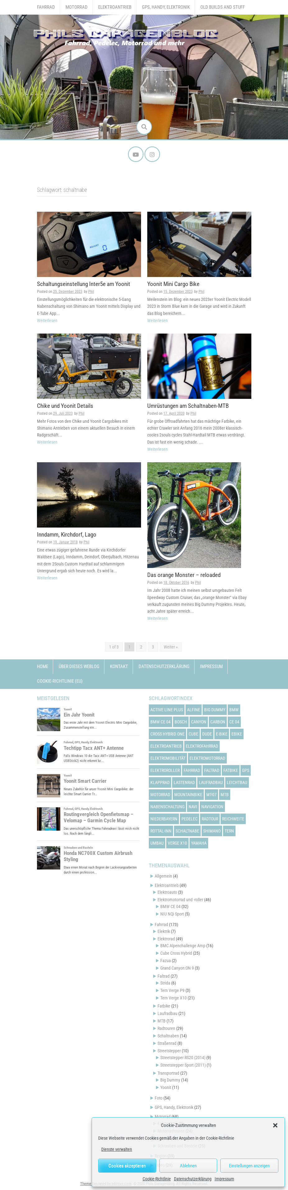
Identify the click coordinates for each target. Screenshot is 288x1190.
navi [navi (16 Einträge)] (193, 806)
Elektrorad (166, 938)
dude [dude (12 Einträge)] (207, 733)
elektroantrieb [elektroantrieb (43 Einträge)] (166, 745)
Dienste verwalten (116, 1149)
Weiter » (171, 646)
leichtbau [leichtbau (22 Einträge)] (237, 782)
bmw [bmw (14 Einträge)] (234, 709)
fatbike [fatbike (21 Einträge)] (230, 770)
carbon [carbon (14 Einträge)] (217, 721)
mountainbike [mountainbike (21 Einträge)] (188, 794)
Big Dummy (170, 1079)
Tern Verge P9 (172, 990)
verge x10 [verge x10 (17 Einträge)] (177, 842)
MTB (162, 1020)
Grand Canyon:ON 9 (177, 968)
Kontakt (119, 666)
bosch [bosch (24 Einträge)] (181, 721)
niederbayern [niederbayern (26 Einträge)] (163, 818)
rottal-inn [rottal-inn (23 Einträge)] (160, 830)
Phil (91, 291)
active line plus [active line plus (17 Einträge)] (166, 709)
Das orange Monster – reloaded (184, 575)
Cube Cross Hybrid (176, 953)
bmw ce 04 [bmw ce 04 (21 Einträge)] (160, 721)
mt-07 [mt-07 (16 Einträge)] (211, 794)
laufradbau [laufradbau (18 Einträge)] (211, 782)
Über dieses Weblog (79, 666)
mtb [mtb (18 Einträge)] (225, 794)
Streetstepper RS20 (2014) (182, 1057)
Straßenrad (167, 1043)
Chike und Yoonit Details (65, 405)
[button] (275, 1125)
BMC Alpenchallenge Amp (182, 945)
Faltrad (164, 976)
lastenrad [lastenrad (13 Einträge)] (184, 782)
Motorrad (77, 7)
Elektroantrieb (114, 7)
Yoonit (165, 1087)
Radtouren (166, 1028)
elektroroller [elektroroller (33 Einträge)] (165, 770)
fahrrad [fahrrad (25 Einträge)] (192, 770)
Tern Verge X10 (173, 997)
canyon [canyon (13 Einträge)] (198, 721)
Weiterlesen (47, 320)
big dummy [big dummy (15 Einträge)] (214, 709)
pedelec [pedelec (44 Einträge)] (189, 818)
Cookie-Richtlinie (157, 1178)
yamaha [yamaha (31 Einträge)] (199, 842)
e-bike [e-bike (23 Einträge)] (221, 733)
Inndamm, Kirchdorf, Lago (66, 534)
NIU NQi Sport (172, 913)
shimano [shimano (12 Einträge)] (212, 830)
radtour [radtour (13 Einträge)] (210, 818)
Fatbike (164, 1005)
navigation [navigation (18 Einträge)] (212, 806)
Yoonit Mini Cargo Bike (173, 284)
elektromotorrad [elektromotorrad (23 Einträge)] (207, 757)
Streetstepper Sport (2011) (183, 1065)
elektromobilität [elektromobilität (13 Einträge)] (167, 757)
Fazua (165, 960)
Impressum (224, 1178)
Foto (158, 1097)
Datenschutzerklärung (193, 1178)
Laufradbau (167, 1013)
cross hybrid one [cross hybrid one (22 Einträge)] (167, 733)
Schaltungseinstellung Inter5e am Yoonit (83, 284)
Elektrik (164, 931)
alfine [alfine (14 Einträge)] (193, 709)
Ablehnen (188, 1166)
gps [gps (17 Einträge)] (245, 770)
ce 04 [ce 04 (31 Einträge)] (234, 721)
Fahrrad (46, 7)
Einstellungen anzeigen (249, 1166)
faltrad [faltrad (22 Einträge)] (211, 770)
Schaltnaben (168, 1035)
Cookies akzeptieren (127, 1166)
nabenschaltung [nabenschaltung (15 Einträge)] (167, 806)
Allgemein (163, 876)
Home (42, 666)
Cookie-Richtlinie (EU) (60, 681)
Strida (165, 982)
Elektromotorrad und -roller (180, 899)
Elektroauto (167, 892)
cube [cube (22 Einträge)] (193, 733)
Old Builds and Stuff (222, 7)
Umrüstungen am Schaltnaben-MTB (188, 405)
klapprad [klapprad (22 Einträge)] (160, 782)
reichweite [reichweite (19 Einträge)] (233, 818)
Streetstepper (169, 1050)
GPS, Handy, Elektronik (166, 7)
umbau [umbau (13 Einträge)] (157, 842)
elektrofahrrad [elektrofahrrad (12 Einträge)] (202, 745)
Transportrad (168, 1073)
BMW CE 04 (170, 906)
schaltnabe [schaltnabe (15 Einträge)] (187, 830)
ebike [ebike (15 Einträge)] (236, 733)
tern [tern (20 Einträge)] (229, 830)
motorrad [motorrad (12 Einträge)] (160, 794)
